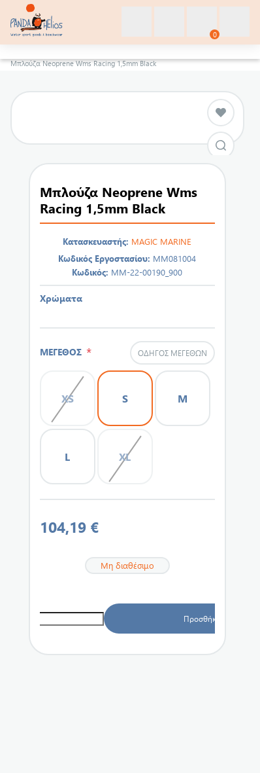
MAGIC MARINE (161, 241)
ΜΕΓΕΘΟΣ (63, 351)
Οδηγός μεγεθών (172, 353)
